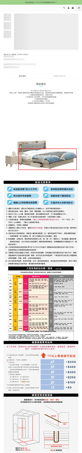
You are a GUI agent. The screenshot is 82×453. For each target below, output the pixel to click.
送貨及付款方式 (59, 76)
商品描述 (22, 76)
